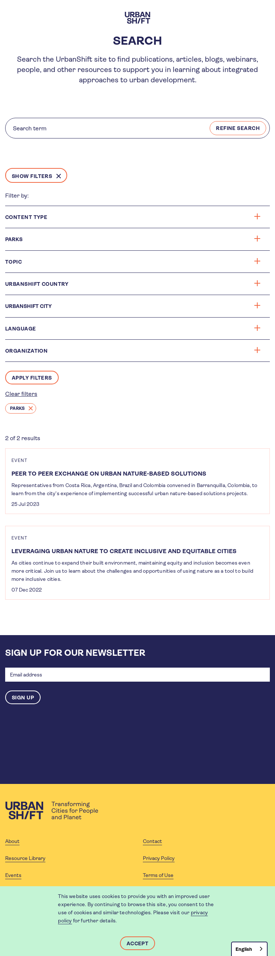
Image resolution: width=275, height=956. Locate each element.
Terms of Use (158, 875)
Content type (132, 216)
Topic (132, 261)
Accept (138, 943)
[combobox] (249, 949)
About (12, 841)
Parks (17, 408)
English (244, 949)
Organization (132, 350)
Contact (152, 841)
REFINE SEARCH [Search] (238, 128)
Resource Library (25, 858)
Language (132, 328)
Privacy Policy (159, 858)
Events (13, 875)
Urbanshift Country (132, 283)
